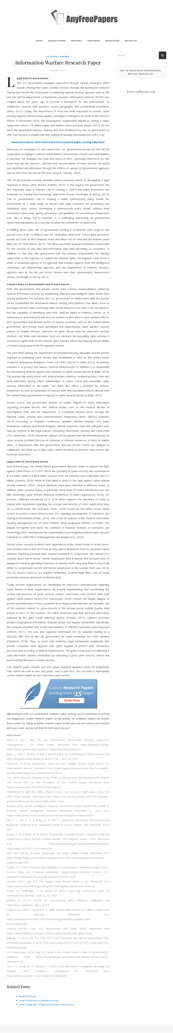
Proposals (76, 41)
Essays (39, 41)
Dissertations (112, 41)
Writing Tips (131, 41)
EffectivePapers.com (141, 91)
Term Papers (93, 41)
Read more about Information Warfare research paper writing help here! (58, 142)
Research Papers (57, 41)
